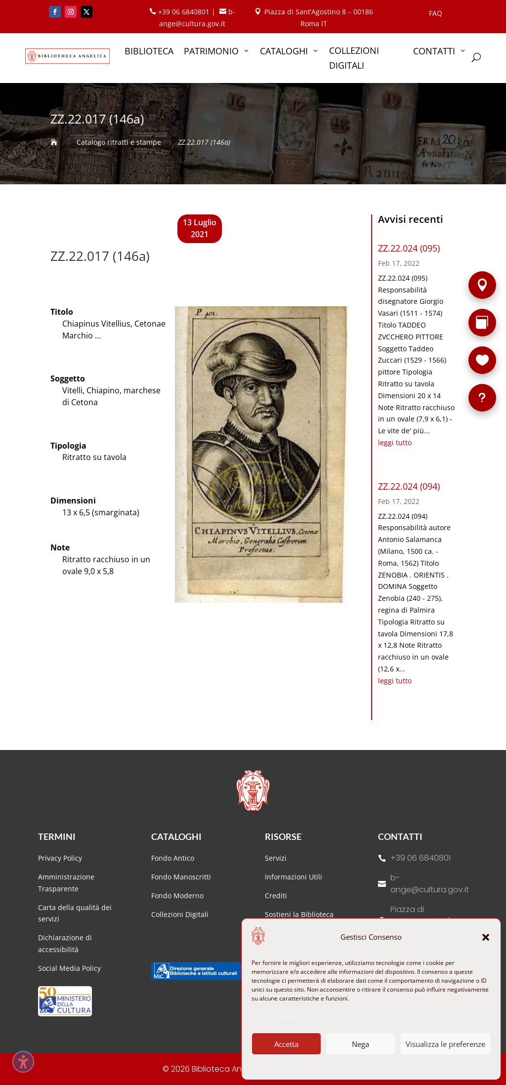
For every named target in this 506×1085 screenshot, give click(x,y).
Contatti (400, 836)
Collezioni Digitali (180, 914)
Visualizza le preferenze (445, 1044)
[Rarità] (482, 322)
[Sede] (482, 285)
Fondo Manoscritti (181, 876)
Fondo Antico (172, 858)
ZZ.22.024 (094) (409, 486)
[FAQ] (482, 398)
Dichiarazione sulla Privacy (389, 1066)
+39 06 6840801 (420, 858)
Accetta (286, 1044)
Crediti (276, 895)
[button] (486, 937)
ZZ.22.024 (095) (409, 248)
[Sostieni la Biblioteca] (482, 360)
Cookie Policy (329, 1066)
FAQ (435, 14)
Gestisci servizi (276, 1016)
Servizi (276, 858)
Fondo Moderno (177, 895)
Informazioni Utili (293, 876)
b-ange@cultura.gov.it (429, 883)
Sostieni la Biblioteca (299, 914)
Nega (360, 1044)
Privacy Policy (60, 858)
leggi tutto (395, 442)
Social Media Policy (69, 968)
